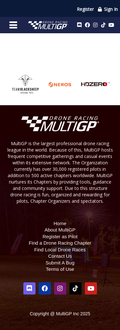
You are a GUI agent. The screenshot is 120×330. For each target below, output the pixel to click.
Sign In (107, 9)
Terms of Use (60, 269)
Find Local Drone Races (60, 249)
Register (85, 9)
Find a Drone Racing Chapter (60, 243)
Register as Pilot (60, 236)
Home (59, 223)
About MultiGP (60, 229)
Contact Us (60, 256)
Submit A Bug (59, 262)
